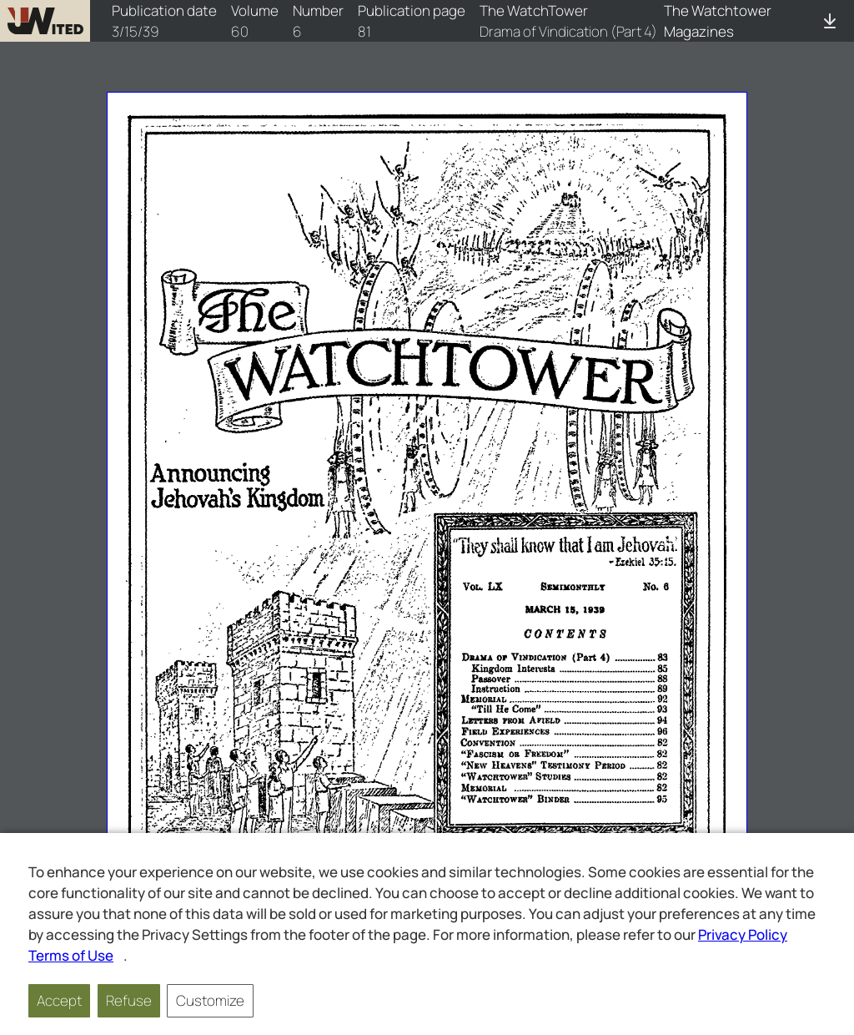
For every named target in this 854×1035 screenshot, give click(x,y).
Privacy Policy (742, 934)
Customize (210, 1000)
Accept (59, 1000)
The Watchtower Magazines (717, 21)
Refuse (129, 1000)
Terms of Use (70, 955)
